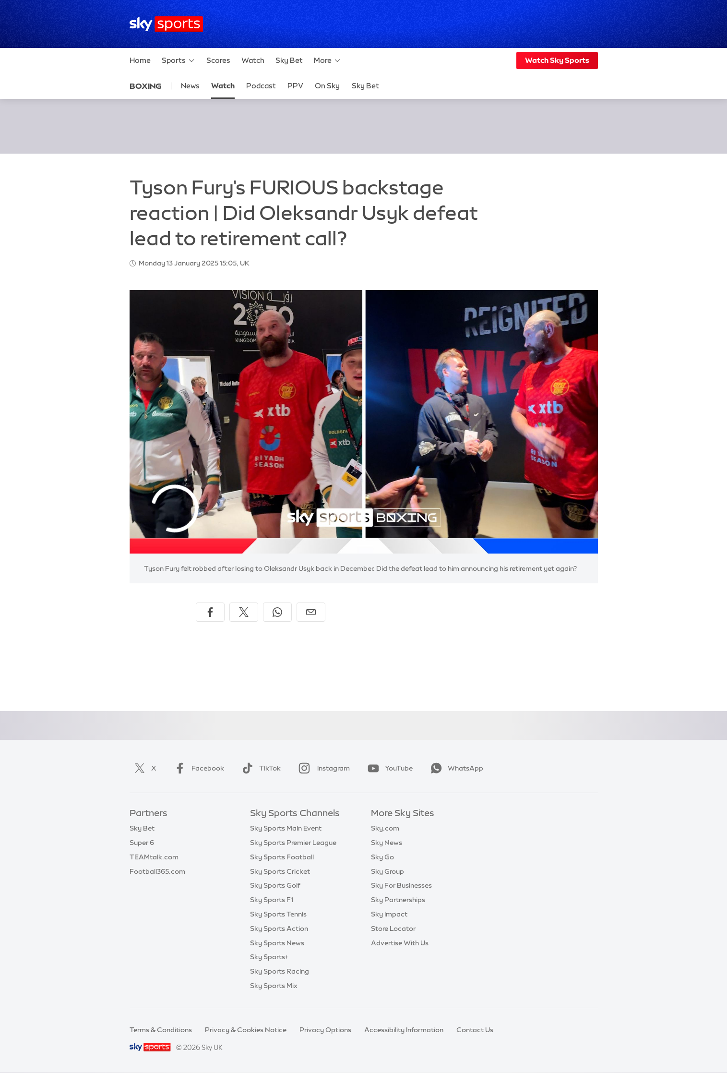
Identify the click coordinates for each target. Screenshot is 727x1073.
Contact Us (474, 1029)
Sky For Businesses (401, 885)
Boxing (146, 86)
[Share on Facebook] (210, 612)
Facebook (197, 768)
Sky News (386, 842)
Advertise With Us (400, 943)
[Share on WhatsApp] (277, 612)
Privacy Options (325, 1029)
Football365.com (157, 871)
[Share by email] (311, 612)
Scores (218, 60)
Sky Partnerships (398, 899)
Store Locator (393, 928)
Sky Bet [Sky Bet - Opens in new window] (365, 85)
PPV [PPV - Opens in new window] (295, 85)
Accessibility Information (403, 1029)
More (327, 60)
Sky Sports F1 (271, 899)
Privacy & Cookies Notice (245, 1029)
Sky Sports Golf (275, 885)
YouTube (388, 768)
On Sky (327, 85)
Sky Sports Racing (279, 971)
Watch (252, 60)
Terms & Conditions (161, 1029)
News (190, 85)
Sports (178, 60)
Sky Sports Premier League (293, 842)
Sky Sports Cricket (280, 871)
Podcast (261, 85)
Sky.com (385, 828)
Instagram (322, 768)
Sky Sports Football (282, 857)
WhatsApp (455, 768)
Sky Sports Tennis (278, 914)
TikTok (259, 768)
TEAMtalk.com (154, 857)
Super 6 (142, 842)
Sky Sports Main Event (286, 828)
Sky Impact (389, 914)
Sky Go (382, 857)
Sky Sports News (277, 943)
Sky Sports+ (269, 956)
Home (140, 60)
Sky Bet (289, 60)
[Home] (166, 24)
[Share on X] (243, 612)
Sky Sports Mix (274, 985)
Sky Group (387, 871)
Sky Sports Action (279, 928)
